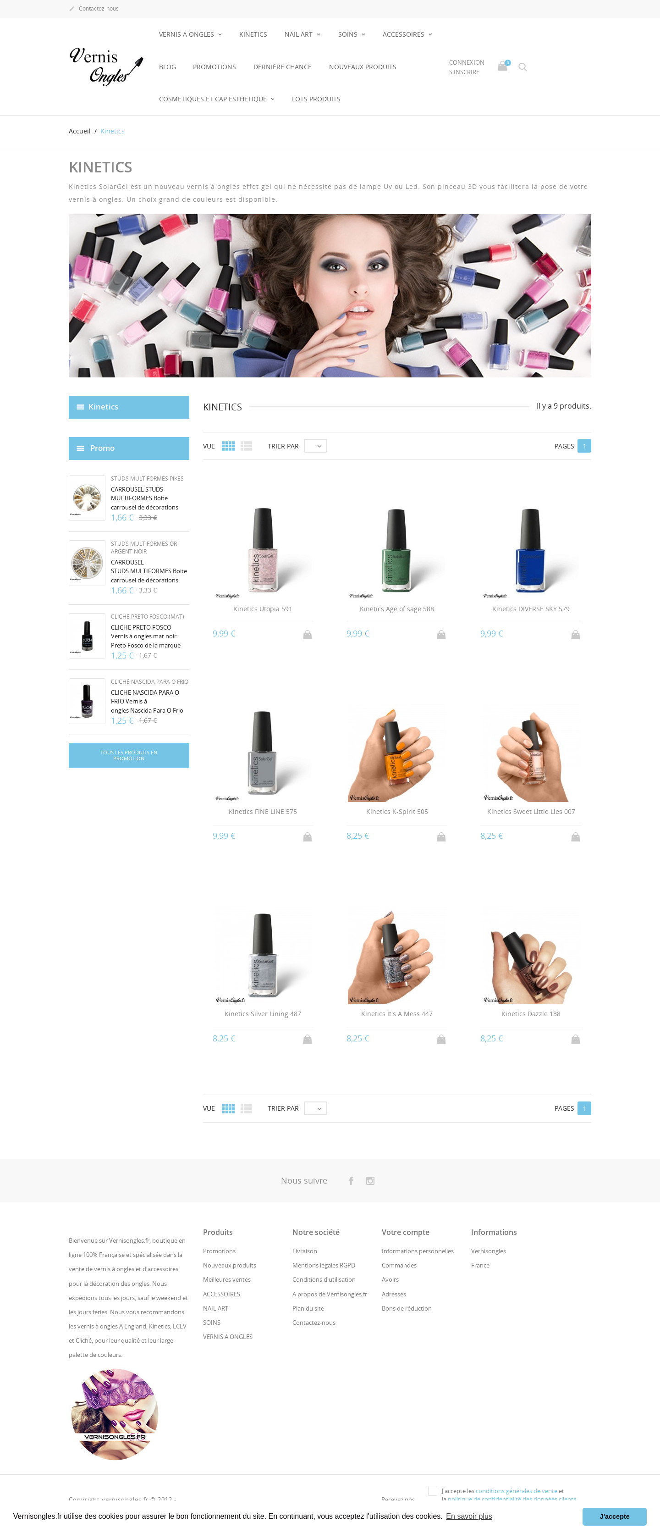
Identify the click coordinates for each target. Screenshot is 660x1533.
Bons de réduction (407, 1308)
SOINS (348, 34)
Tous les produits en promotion (128, 755)
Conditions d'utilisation (324, 1279)
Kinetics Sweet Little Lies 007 (531, 811)
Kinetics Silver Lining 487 (263, 1013)
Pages (564, 446)
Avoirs (390, 1279)
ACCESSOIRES (404, 34)
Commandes (399, 1265)
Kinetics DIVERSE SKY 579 (531, 608)
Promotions (214, 66)
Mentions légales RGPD (323, 1265)
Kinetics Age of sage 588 (397, 608)
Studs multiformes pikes (147, 478)
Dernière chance (282, 66)
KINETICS (253, 34)
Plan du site (308, 1308)
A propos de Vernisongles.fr (329, 1294)
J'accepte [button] (615, 1516)
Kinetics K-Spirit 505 (397, 811)
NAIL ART (299, 34)
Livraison (304, 1251)
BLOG (167, 66)
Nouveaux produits (229, 1265)
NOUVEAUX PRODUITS (362, 66)
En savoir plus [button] (469, 1516)
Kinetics (103, 406)
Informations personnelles (418, 1251)
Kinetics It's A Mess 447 (397, 1013)
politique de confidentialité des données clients (512, 1499)
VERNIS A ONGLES (187, 34)
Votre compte (405, 1232)
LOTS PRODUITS (316, 98)
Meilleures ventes (227, 1279)
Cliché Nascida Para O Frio (149, 682)
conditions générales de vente (516, 1491)
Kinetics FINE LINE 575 (263, 811)
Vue (209, 446)
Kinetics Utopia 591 (262, 608)
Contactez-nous (94, 9)
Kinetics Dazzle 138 (531, 1013)
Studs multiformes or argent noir (144, 547)
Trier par (283, 446)
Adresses (394, 1294)
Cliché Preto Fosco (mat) (147, 616)
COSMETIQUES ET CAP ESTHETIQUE (214, 98)
